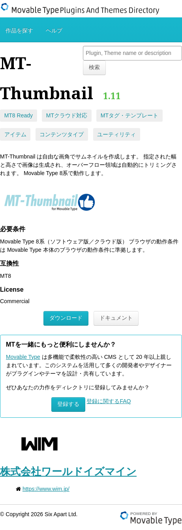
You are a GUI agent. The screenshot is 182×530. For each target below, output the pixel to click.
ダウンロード (66, 318)
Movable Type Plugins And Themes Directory (85, 9)
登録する (68, 404)
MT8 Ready (18, 115)
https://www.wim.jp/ (46, 489)
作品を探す (19, 30)
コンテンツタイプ (61, 134)
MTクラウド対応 (66, 115)
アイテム (15, 134)
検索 (94, 67)
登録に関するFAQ (108, 401)
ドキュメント (116, 318)
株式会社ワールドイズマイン (68, 471)
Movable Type (23, 357)
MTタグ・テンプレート (129, 115)
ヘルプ (54, 30)
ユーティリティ (116, 134)
